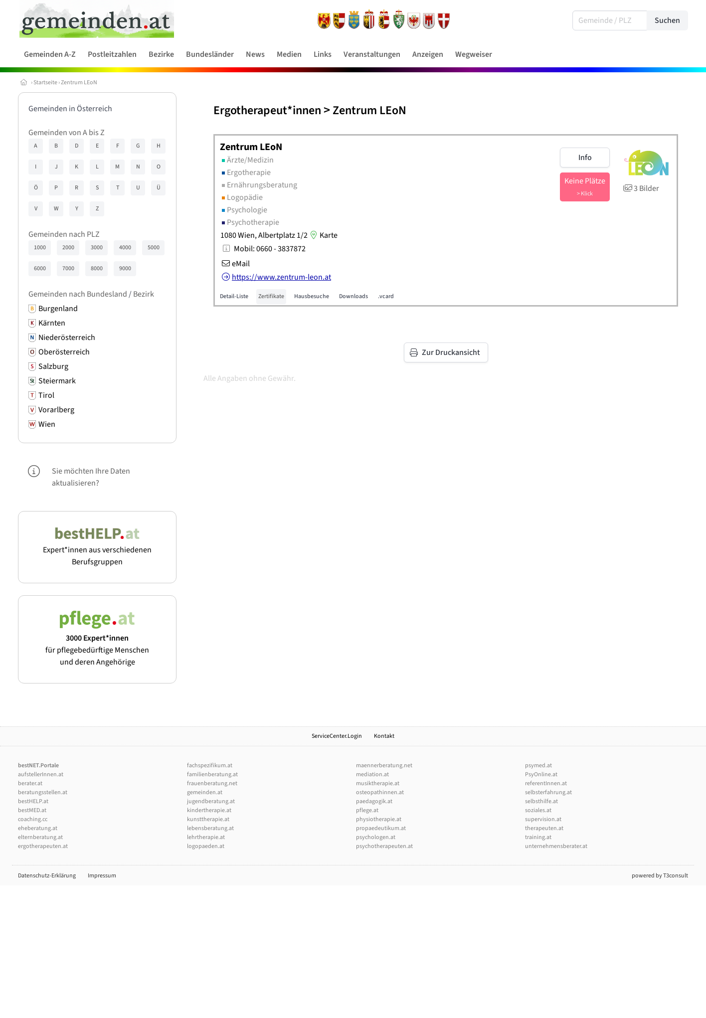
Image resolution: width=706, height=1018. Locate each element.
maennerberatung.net (384, 765)
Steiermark (57, 380)
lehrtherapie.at (206, 837)
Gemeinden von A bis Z (66, 132)
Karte (323, 235)
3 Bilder (640, 188)
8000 (97, 268)
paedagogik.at (374, 801)
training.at (538, 837)
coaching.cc (32, 819)
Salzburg (53, 366)
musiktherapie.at (377, 783)
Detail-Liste (234, 296)
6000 (40, 268)
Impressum (102, 875)
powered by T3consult (660, 875)
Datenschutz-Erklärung (47, 875)
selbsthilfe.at (541, 801)
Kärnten (51, 323)
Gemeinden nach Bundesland (77, 294)
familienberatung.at (212, 774)
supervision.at (543, 819)
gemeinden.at (204, 792)
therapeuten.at (544, 828)
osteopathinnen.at (380, 792)
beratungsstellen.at (42, 792)
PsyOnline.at (541, 774)
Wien (46, 424)
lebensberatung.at (210, 828)
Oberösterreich (64, 351)
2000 (68, 247)
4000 (125, 247)
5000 (154, 247)
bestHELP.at (33, 801)
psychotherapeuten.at (384, 846)
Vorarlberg (56, 409)
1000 (40, 247)
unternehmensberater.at (556, 846)
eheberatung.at (37, 828)
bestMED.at (32, 810)
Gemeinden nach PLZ (64, 234)
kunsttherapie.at (208, 819)
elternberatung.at (40, 837)
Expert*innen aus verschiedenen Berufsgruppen (97, 549)
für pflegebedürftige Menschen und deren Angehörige (97, 644)
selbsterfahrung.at (548, 792)
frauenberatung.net (212, 783)
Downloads (353, 296)
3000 (97, 247)
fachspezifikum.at (209, 765)
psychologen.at (375, 837)
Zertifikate (271, 296)
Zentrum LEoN (79, 82)
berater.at (30, 783)
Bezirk (143, 294)
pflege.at (367, 810)
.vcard (386, 296)
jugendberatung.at (211, 801)
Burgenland (58, 308)
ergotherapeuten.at (43, 846)
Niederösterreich (66, 337)
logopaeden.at (205, 846)
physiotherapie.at (378, 819)
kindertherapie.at (209, 810)
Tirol (46, 395)
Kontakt (384, 736)
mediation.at (372, 774)
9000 (125, 268)
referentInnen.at (546, 783)
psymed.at (538, 765)
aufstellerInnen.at (40, 774)
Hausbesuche (311, 296)
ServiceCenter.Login (337, 736)
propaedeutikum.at (381, 828)
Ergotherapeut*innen (267, 110)
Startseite (45, 82)
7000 (68, 268)
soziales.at (538, 810)
